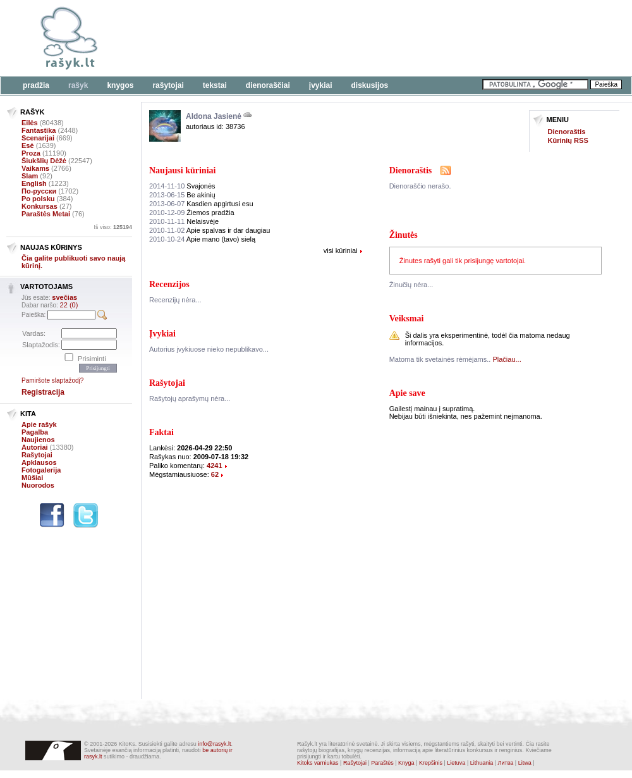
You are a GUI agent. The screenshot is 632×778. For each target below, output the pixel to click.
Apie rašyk (39, 424)
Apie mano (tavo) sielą (202, 239)
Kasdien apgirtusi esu (201, 203)
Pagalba (34, 432)
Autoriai (34, 447)
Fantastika (38, 130)
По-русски (38, 191)
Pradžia (36, 85)
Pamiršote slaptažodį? (52, 380)
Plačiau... (506, 359)
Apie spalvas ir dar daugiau (209, 230)
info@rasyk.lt (214, 744)
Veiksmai (406, 318)
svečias (64, 297)
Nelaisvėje (184, 221)
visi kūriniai (341, 250)
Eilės (29, 123)
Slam (29, 176)
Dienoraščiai (268, 85)
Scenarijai (37, 138)
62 (215, 474)
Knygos (120, 85)
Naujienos (38, 439)
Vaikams (35, 168)
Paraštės (382, 763)
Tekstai (215, 85)
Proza (30, 153)
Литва (506, 763)
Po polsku (38, 198)
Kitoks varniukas (318, 763)
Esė (27, 145)
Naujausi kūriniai (182, 170)
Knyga (406, 763)
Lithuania (482, 763)
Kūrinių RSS (568, 140)
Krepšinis (430, 763)
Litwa (525, 763)
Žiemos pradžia (191, 212)
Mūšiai (32, 477)
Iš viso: (113, 227)
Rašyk (78, 85)
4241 (214, 465)
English (34, 183)
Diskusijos (370, 85)
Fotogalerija (41, 470)
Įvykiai (320, 85)
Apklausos (39, 462)
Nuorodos (37, 485)
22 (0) (69, 305)
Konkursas (39, 206)
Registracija (42, 392)
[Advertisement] (389, 38)
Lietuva (456, 763)
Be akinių (182, 195)
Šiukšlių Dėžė (43, 160)
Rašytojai (167, 85)
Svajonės (182, 186)
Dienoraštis (567, 131)
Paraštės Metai (45, 214)
